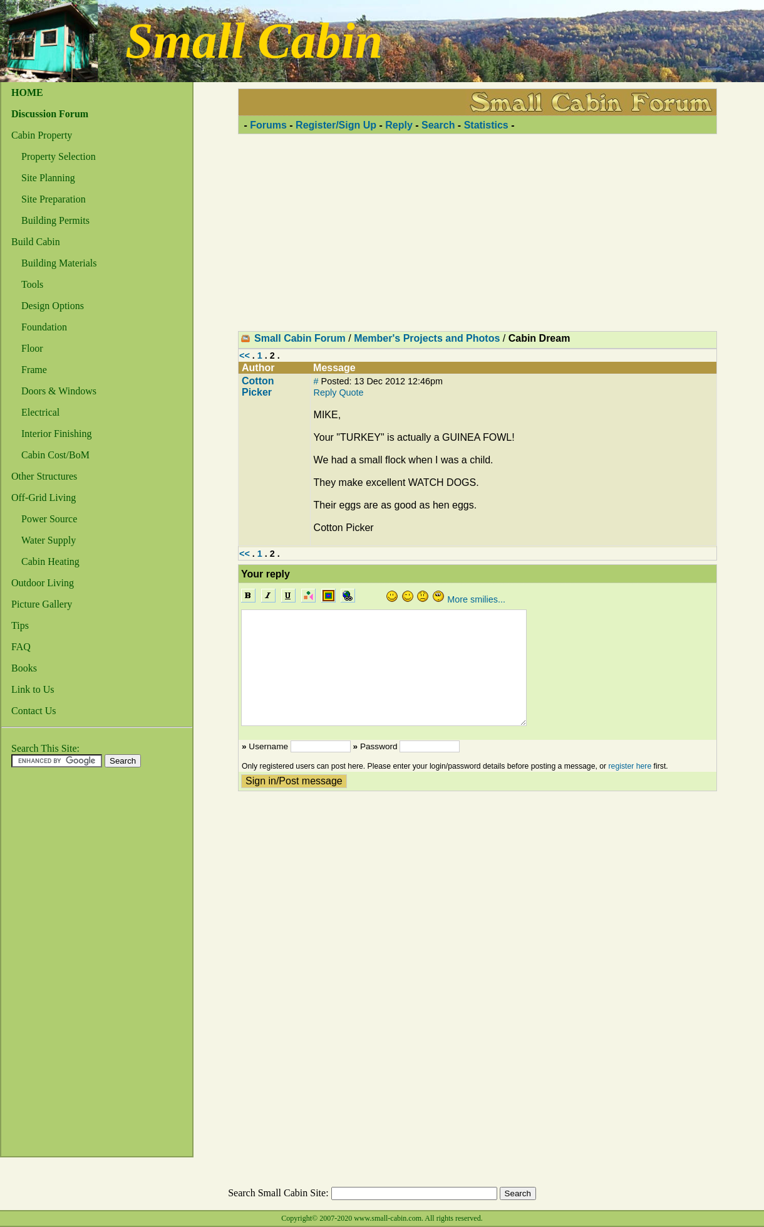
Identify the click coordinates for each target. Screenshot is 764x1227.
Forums (268, 125)
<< (244, 355)
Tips (20, 625)
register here (630, 766)
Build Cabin (35, 241)
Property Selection (58, 156)
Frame (34, 369)
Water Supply (48, 540)
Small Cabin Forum (300, 338)
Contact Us (33, 710)
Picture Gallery (41, 604)
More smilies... (476, 599)
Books (24, 668)
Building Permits (55, 220)
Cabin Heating (50, 561)
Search (438, 125)
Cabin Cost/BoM (55, 455)
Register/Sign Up (336, 125)
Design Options (52, 305)
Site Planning (48, 177)
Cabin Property (41, 135)
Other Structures (44, 476)
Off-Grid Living (43, 497)
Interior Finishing (56, 433)
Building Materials (58, 263)
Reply (399, 125)
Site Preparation (53, 199)
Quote (351, 392)
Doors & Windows (58, 391)
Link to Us (32, 689)
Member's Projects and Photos (427, 338)
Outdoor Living (42, 582)
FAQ (21, 646)
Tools (32, 284)
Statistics (486, 125)
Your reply (265, 574)
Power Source (49, 518)
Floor (32, 348)
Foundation (44, 327)
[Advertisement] (51, 965)
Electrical (40, 412)
